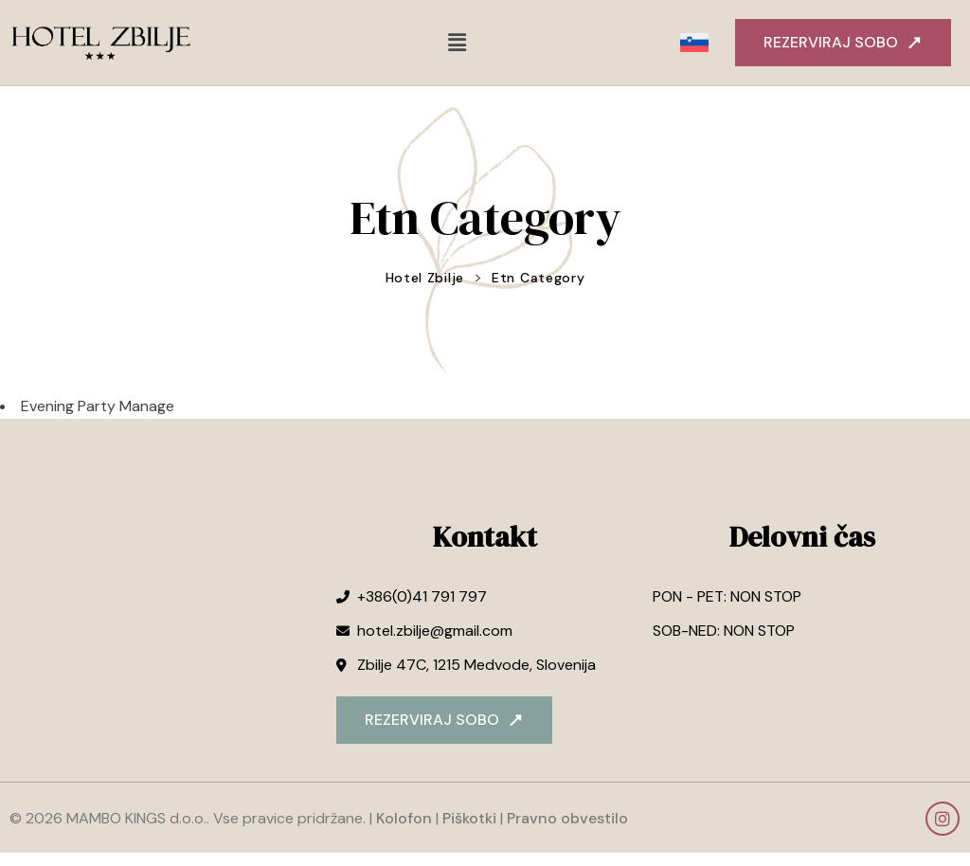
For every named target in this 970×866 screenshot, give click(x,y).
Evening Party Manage (97, 412)
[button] (456, 43)
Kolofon (404, 824)
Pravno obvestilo (565, 824)
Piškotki (469, 824)
